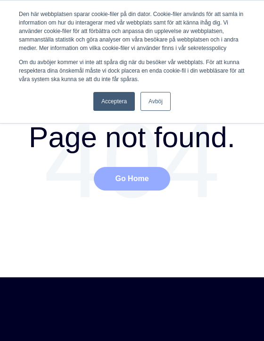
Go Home (131, 179)
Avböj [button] (155, 101)
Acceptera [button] (114, 101)
